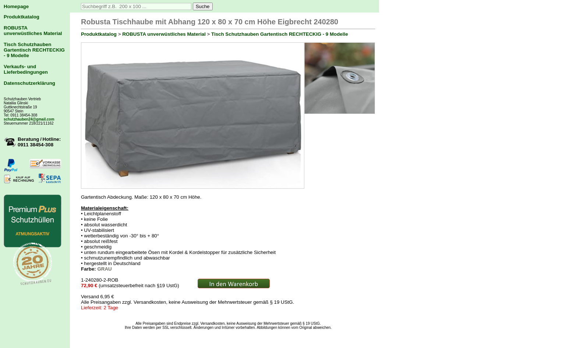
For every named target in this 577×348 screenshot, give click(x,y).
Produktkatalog (21, 17)
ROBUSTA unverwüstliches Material (33, 30)
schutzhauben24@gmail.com (29, 119)
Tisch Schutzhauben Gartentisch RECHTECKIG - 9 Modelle (34, 50)
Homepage (16, 6)
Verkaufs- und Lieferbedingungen (26, 69)
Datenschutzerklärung (29, 83)
